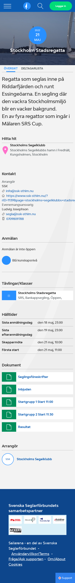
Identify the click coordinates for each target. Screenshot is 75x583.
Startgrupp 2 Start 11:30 (35, 414)
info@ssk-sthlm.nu (19, 191)
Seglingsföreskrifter (33, 377)
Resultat (24, 427)
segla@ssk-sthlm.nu (21, 214)
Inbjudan (24, 389)
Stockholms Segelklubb (34, 459)
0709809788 (15, 219)
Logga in (60, 5)
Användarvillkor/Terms (30, 554)
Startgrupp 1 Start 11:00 (35, 402)
